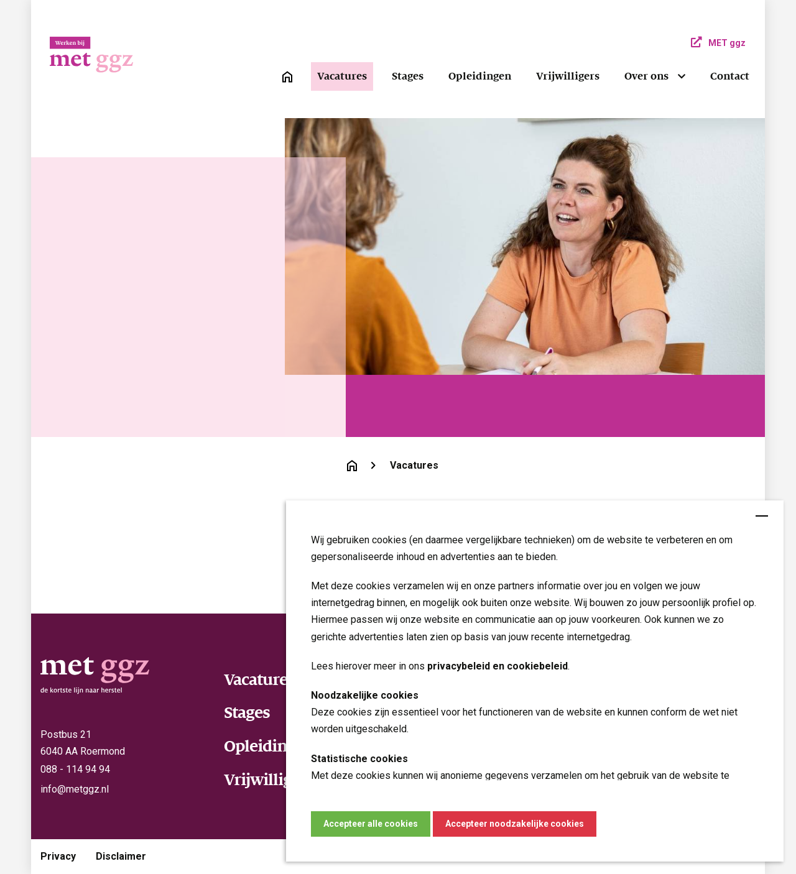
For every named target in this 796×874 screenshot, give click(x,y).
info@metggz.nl (74, 789)
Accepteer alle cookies (370, 824)
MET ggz (718, 43)
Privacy (58, 856)
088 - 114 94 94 (75, 769)
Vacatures (342, 76)
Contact (729, 76)
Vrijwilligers (567, 76)
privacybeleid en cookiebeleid (497, 666)
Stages (407, 76)
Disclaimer (121, 856)
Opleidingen (479, 76)
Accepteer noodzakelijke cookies (514, 824)
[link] (287, 77)
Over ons (646, 76)
